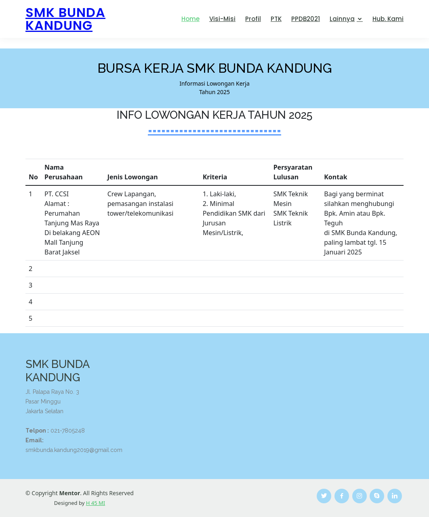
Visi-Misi (222, 19)
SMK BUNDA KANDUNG (65, 18)
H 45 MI (95, 502)
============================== (214, 130)
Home (190, 19)
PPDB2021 (305, 19)
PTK (276, 19)
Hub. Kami (388, 19)
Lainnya (342, 19)
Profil (253, 19)
